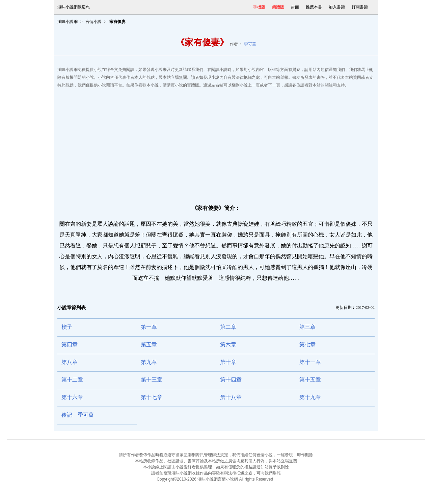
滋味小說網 (67, 21)
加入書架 (337, 7)
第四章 (69, 344)
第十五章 (310, 380)
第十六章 (72, 397)
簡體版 (278, 7)
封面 (295, 7)
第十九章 (310, 397)
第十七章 (151, 397)
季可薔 (250, 44)
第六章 (228, 344)
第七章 (307, 344)
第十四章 (231, 380)
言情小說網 (228, 479)
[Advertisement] (216, 143)
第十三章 (151, 380)
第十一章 (310, 362)
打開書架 (360, 7)
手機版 (259, 7)
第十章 (228, 362)
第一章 (149, 327)
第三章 (307, 327)
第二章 (228, 327)
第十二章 (72, 380)
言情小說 (93, 21)
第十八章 (231, 397)
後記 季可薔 (77, 415)
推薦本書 (314, 7)
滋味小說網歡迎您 (73, 7)
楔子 (66, 327)
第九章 (149, 362)
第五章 (149, 344)
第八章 (69, 362)
